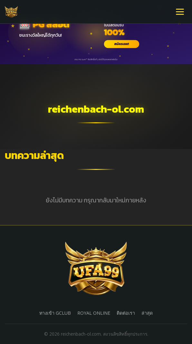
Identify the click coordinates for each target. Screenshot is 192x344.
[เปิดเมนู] (180, 12)
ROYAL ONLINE (93, 313)
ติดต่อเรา (126, 313)
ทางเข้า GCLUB (55, 313)
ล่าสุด (147, 313)
